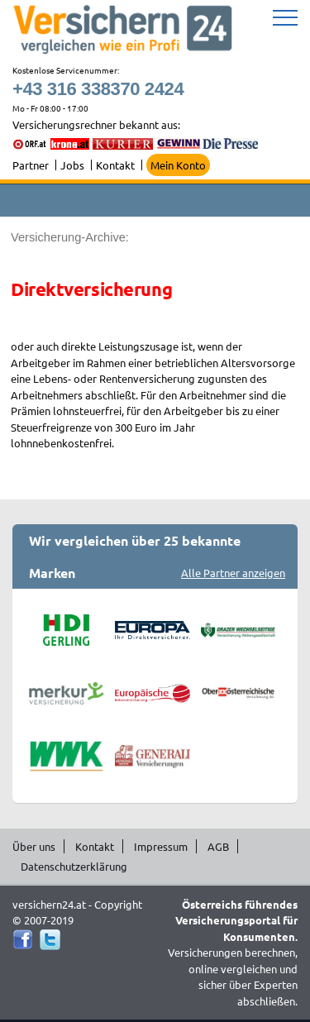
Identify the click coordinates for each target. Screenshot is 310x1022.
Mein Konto (178, 165)
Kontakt (115, 165)
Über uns (33, 846)
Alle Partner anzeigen (233, 573)
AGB (218, 846)
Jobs (72, 165)
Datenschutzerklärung (74, 866)
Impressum (161, 846)
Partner (30, 165)
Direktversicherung (91, 289)
